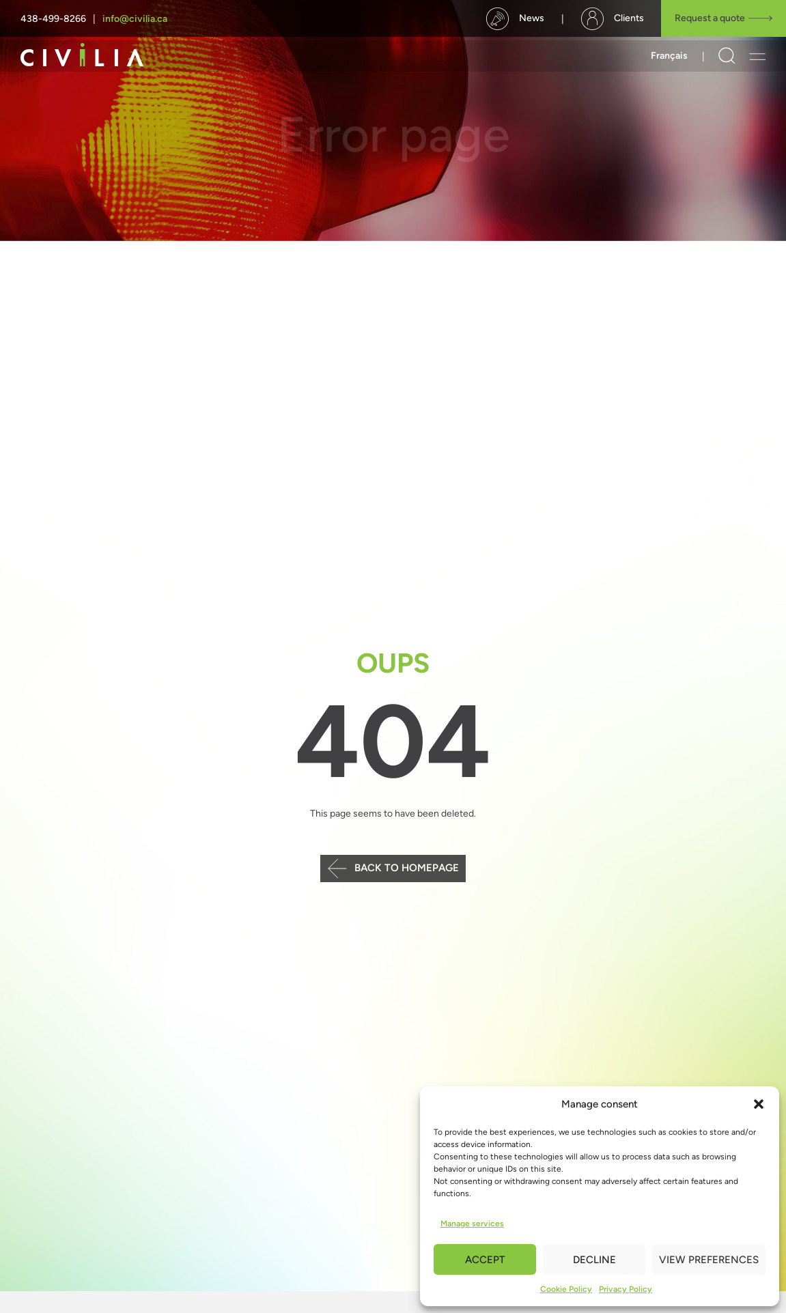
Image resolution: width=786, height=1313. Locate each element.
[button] (759, 1104)
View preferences (709, 1260)
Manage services (472, 1223)
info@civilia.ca (134, 19)
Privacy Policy (625, 1289)
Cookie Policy (566, 1289)
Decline (594, 1260)
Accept (485, 1260)
